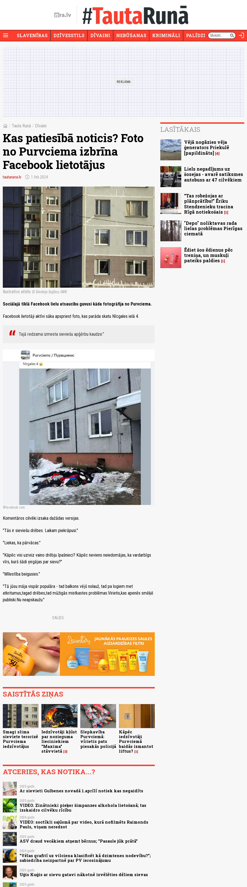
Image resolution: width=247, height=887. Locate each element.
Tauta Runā (21, 125)
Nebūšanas (131, 35)
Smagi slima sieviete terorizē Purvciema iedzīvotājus (20, 739)
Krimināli (166, 35)
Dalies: (58, 618)
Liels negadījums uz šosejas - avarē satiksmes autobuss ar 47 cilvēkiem (213, 174)
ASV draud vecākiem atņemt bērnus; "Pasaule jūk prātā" (79, 841)
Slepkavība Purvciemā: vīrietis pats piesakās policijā (98, 739)
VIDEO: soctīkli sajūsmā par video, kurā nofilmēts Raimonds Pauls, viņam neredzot (84, 824)
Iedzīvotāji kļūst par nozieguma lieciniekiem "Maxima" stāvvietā (59, 741)
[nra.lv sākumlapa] (62, 15)
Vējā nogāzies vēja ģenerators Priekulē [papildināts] (206, 147)
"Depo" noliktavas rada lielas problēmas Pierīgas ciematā (213, 228)
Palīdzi (195, 35)
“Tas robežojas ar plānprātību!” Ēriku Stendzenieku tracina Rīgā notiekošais (208, 204)
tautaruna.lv (12, 177)
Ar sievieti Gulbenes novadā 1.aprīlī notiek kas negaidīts (81, 790)
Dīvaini (100, 35)
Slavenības (32, 35)
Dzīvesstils (68, 35)
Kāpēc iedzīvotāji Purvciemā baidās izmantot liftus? (136, 741)
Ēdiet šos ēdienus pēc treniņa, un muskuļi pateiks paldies (208, 255)
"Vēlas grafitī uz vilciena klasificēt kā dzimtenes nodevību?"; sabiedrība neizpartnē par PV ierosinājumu (85, 858)
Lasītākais (180, 129)
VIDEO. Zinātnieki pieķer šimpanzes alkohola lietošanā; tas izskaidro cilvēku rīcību (83, 808)
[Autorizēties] (241, 35)
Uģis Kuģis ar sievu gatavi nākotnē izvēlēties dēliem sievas (84, 874)
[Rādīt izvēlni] (5, 35)
